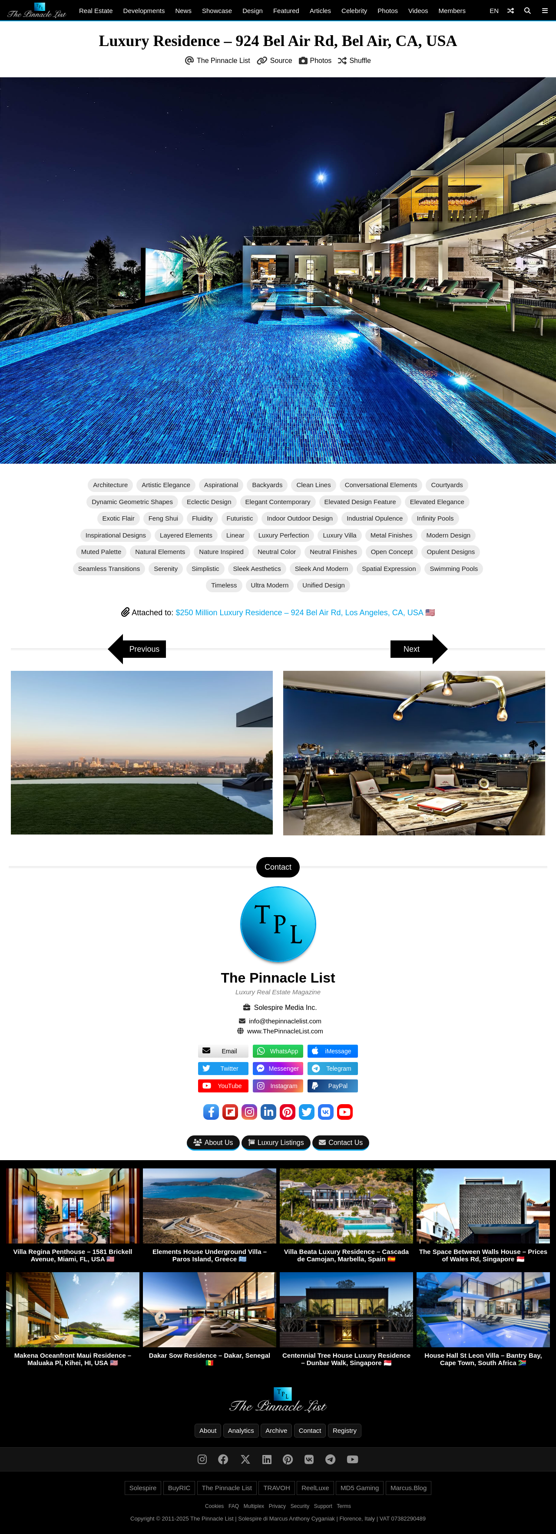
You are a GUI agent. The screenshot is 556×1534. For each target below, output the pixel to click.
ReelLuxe (315, 1487)
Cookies (214, 1506)
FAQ (233, 1506)
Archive (276, 1430)
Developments (144, 10)
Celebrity (354, 10)
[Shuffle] (510, 10)
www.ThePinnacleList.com (285, 1031)
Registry (345, 1430)
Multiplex (254, 1506)
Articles (320, 10)
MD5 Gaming (360, 1487)
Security (300, 1506)
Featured (286, 10)
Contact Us (341, 1142)
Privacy (277, 1506)
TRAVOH (276, 1487)
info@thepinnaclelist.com (285, 1021)
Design (252, 10)
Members (452, 10)
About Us (213, 1142)
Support (323, 1506)
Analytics (241, 1430)
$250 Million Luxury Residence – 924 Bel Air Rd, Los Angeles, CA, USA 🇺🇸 (304, 612)
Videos (418, 10)
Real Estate (96, 10)
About (207, 1430)
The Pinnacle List (223, 60)
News (183, 10)
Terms (344, 1506)
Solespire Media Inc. (285, 1007)
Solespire (143, 1487)
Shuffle (360, 60)
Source (281, 60)
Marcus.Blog (409, 1487)
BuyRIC (179, 1487)
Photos (387, 10)
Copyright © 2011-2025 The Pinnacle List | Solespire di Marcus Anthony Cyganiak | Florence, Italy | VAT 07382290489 (278, 1518)
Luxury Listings (276, 1142)
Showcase (217, 10)
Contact (310, 1430)
